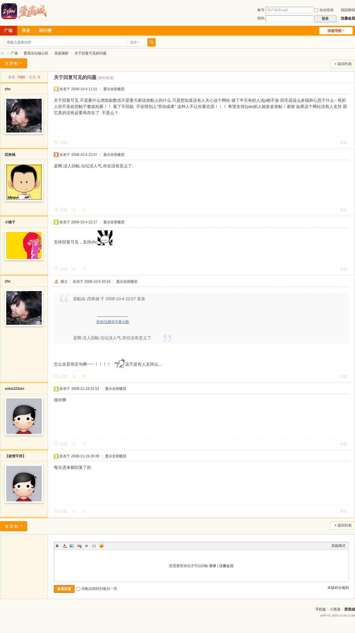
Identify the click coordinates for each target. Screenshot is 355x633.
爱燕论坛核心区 (36, 53)
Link (79, 546)
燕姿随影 (61, 53)
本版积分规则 (338, 588)
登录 (212, 566)
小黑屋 (335, 609)
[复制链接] (106, 78)
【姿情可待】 (15, 456)
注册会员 (348, 18)
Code (94, 546)
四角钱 (10, 155)
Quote (87, 546)
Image (72, 546)
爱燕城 (349, 609)
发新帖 (12, 63)
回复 (63, 143)
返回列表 (345, 64)
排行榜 (45, 30)
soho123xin (14, 389)
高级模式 (338, 546)
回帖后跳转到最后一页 (96, 589)
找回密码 (348, 10)
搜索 (133, 42)
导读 (26, 30)
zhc (8, 89)
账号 (260, 10)
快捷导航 (334, 31)
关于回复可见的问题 (90, 53)
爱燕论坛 (2, 53)
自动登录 (324, 10)
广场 (14, 53)
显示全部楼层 (114, 89)
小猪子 (10, 222)
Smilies (101, 546)
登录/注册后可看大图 (112, 322)
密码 (260, 18)
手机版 (320, 609)
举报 (343, 143)
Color (64, 546)
